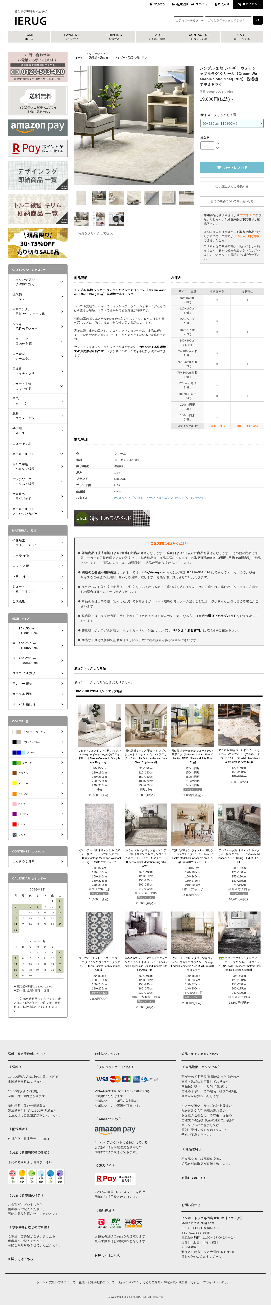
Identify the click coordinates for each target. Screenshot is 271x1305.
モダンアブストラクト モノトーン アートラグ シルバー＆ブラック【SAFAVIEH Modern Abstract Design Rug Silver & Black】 (239, 964)
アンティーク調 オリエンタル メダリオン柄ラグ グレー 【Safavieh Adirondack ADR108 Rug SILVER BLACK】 (239, 856)
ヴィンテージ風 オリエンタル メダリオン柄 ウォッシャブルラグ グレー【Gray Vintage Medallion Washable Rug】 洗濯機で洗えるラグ (99, 856)
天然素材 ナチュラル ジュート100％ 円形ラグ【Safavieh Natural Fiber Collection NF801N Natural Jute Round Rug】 (192, 756)
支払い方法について (62, 1282)
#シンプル (182, 497)
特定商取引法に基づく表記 (182, 1282)
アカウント (161, 4)
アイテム (247, 4)
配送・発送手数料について (97, 1282)
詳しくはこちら (22, 1259)
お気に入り (222, 4)
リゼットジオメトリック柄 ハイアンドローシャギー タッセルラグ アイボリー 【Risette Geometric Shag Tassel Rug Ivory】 (99, 756)
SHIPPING (114, 37)
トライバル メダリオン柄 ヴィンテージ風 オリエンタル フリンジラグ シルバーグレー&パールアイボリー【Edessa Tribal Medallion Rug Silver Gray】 (146, 858)
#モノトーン (147, 497)
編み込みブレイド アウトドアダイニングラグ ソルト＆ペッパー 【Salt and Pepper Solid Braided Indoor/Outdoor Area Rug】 (146, 964)
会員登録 (182, 4)
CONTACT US (199, 37)
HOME (29, 37)
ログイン (201, 4)
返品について (127, 1282)
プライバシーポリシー (218, 1282)
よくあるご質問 (150, 1282)
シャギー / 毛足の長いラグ (130, 57)
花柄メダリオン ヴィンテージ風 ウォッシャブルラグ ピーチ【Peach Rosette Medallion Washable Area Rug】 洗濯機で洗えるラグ (193, 856)
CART (241, 37)
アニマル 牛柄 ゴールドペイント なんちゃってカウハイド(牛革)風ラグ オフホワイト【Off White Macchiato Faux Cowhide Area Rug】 (239, 756)
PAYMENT (71, 37)
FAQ (156, 37)
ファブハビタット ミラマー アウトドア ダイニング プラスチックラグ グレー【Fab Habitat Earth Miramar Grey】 (99, 964)
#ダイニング (165, 497)
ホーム (79, 57)
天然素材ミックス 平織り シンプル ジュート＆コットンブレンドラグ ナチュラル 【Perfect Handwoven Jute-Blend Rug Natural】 (146, 756)
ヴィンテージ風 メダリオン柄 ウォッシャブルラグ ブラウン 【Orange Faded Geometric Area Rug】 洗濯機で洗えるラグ (192, 964)
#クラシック (199, 497)
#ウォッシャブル (125, 497)
